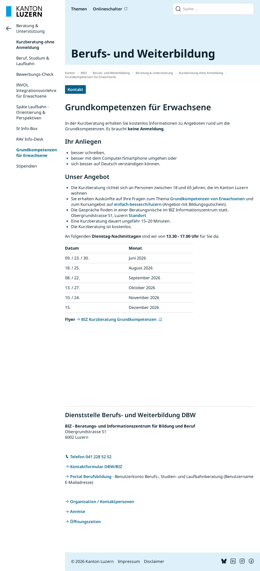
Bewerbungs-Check (35, 74)
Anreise (77, 511)
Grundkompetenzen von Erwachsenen (207, 198)
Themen (79, 9)
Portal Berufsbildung (90, 476)
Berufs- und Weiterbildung (111, 73)
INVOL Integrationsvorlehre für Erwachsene (36, 90)
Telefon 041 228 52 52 (90, 456)
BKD (84, 73)
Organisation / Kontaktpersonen (102, 501)
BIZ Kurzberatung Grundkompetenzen (119, 319)
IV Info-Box (26, 128)
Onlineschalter (107, 9)
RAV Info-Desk (29, 139)
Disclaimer (154, 561)
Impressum (129, 561)
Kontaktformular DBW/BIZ (96, 466)
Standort (137, 215)
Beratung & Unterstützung (30, 28)
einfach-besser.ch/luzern (137, 204)
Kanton (70, 73)
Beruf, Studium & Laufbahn (32, 60)
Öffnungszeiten (85, 521)
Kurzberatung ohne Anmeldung (35, 44)
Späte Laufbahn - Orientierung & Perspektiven (32, 112)
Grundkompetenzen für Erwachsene (36, 152)
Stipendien (26, 166)
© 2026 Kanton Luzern (92, 561)
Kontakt (75, 89)
